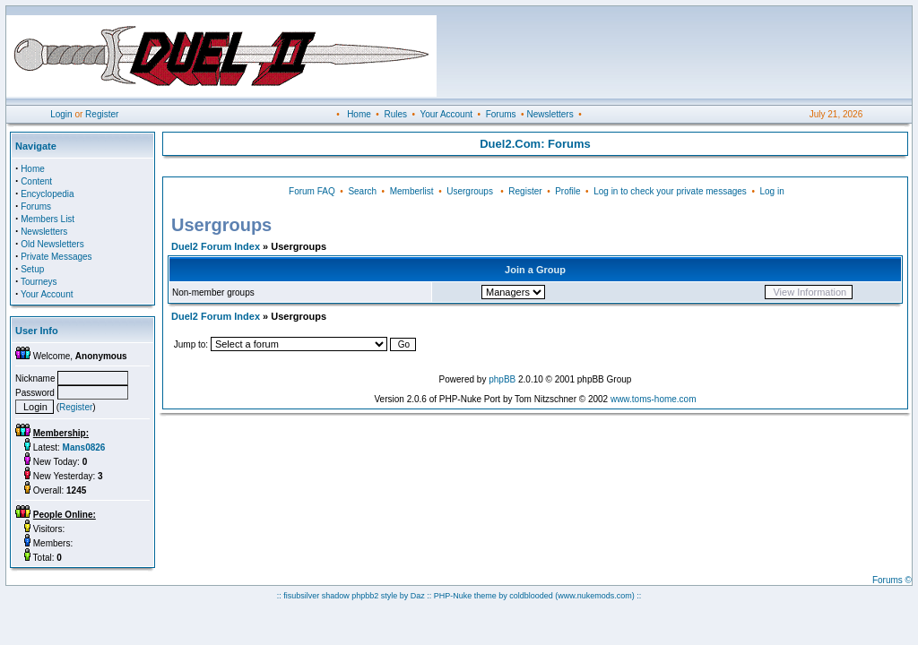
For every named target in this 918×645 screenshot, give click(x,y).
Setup (32, 269)
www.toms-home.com (654, 399)
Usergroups (469, 191)
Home (359, 114)
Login (61, 114)
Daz (418, 595)
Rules (395, 114)
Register (101, 114)
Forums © (892, 580)
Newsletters (549, 114)
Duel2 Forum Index (215, 246)
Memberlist (412, 191)
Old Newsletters (52, 244)
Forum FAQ (312, 191)
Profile (567, 191)
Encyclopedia (47, 194)
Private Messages (56, 257)
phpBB (502, 379)
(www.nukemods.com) (595, 595)
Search (362, 191)
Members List (47, 219)
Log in (771, 191)
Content (36, 181)
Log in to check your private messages (670, 191)
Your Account (446, 114)
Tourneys (39, 282)
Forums (501, 114)
